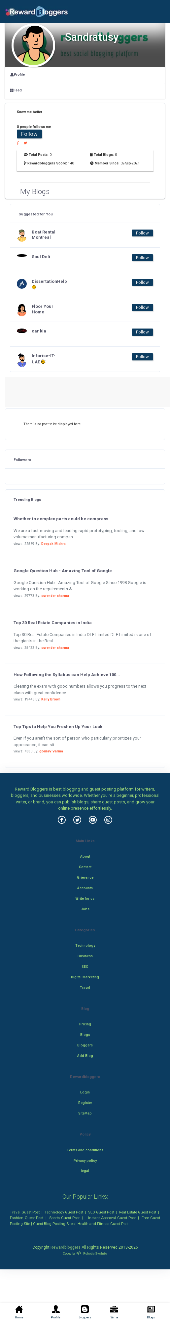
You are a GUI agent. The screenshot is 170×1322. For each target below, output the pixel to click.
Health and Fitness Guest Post (103, 1223)
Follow (29, 134)
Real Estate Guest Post (137, 1212)
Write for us (85, 898)
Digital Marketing (85, 977)
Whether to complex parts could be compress (61, 518)
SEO (85, 967)
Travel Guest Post (25, 1212)
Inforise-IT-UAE (43, 358)
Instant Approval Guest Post (112, 1217)
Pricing (85, 1024)
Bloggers (85, 1045)
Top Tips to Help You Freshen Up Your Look (58, 726)
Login (85, 1092)
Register (85, 1103)
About (85, 856)
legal (85, 1171)
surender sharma (55, 596)
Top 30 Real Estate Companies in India (53, 622)
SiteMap (85, 1113)
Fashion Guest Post (26, 1217)
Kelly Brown (50, 699)
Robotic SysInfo (91, 1253)
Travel (85, 988)
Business (85, 956)
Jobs (85, 909)
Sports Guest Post (64, 1217)
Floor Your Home (42, 309)
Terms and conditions (85, 1150)
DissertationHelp (45, 284)
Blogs (85, 1035)
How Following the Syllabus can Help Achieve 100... (67, 674)
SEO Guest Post (101, 1212)
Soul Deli (41, 256)
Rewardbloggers (66, 1247)
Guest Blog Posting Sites (54, 1223)
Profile (17, 74)
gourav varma (51, 751)
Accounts (85, 888)
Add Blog (85, 1056)
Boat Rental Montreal (43, 235)
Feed (16, 90)
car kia (39, 331)
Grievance (85, 877)
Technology (85, 945)
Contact (85, 867)
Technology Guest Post (64, 1212)
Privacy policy (85, 1161)
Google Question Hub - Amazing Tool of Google (63, 570)
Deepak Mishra (53, 544)
